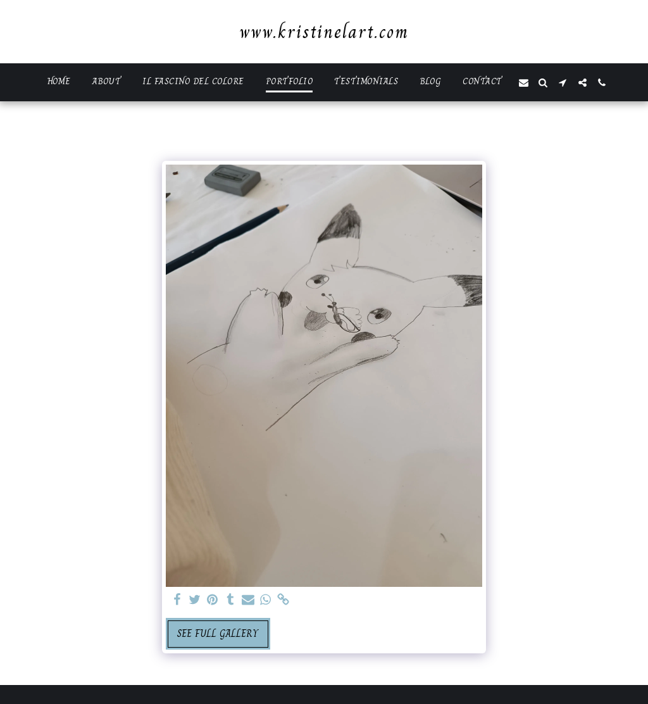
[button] (523, 82)
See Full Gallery (217, 633)
